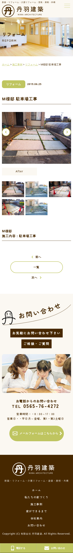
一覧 (36, 267)
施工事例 (37, 504)
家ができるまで (36, 511)
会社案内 (37, 518)
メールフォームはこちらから (35, 433)
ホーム (36, 490)
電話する (18, 548)
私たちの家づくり (36, 497)
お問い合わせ (36, 525)
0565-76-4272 (35, 405)
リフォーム (13, 84)
